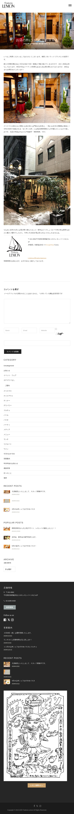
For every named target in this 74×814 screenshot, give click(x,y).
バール (6, 415)
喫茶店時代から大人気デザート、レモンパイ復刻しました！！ (34, 528)
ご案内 (7, 385)
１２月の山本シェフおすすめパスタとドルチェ (20, 647)
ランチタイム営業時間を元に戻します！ (18, 640)
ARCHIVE (7, 563)
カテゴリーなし (9, 380)
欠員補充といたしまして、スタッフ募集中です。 (29, 491)
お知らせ (7, 370)
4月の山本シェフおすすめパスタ (23, 509)
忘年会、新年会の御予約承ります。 (24, 537)
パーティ (7, 425)
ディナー (7, 401)
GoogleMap (50, 245)
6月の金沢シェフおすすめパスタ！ (24, 546)
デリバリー (8, 405)
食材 (5, 478)
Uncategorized (9, 366)
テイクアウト (8, 396)
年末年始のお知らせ (11, 463)
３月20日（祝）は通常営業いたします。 (18, 633)
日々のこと (46, 44)
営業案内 (7, 459)
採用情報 (9, 607)
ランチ (6, 439)
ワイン (6, 449)
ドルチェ (7, 410)
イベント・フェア (10, 375)
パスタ (6, 420)
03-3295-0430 (11, 601)
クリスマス (8, 391)
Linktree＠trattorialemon (37, 258)
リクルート (8, 444)
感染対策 (7, 468)
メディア (7, 429)
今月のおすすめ (9, 454)
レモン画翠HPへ (36, 785)
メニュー (7, 434)
